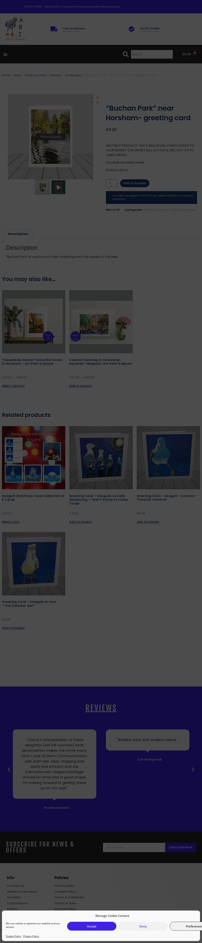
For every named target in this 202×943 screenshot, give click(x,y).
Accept (91, 926)
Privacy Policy (31, 936)
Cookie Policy (13, 936)
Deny (143, 926)
